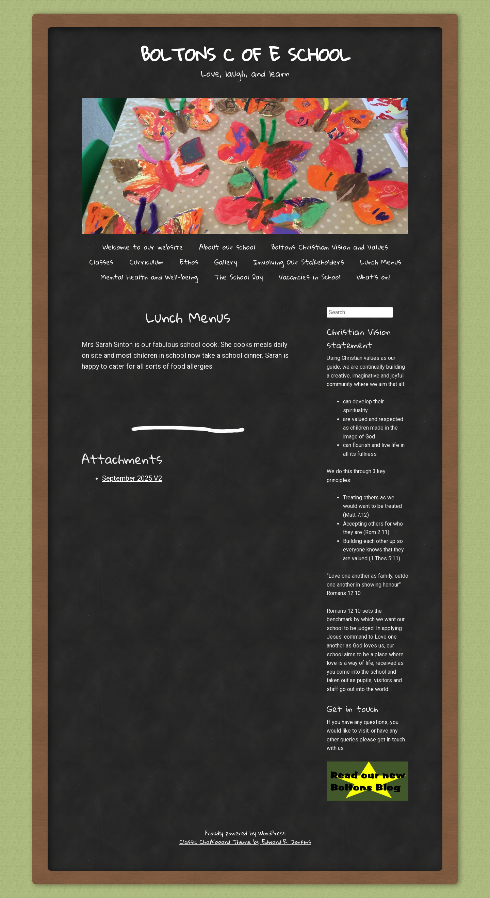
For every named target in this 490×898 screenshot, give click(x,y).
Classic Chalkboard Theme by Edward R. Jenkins (245, 841)
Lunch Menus (380, 261)
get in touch (391, 739)
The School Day (238, 276)
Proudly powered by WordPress (245, 833)
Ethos (189, 261)
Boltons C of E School (245, 54)
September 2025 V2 (132, 478)
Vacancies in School (310, 276)
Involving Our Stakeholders (298, 261)
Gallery (225, 261)
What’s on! (373, 276)
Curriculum (146, 261)
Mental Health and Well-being (149, 276)
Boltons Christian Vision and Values (329, 246)
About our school (227, 246)
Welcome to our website (142, 246)
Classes (101, 261)
